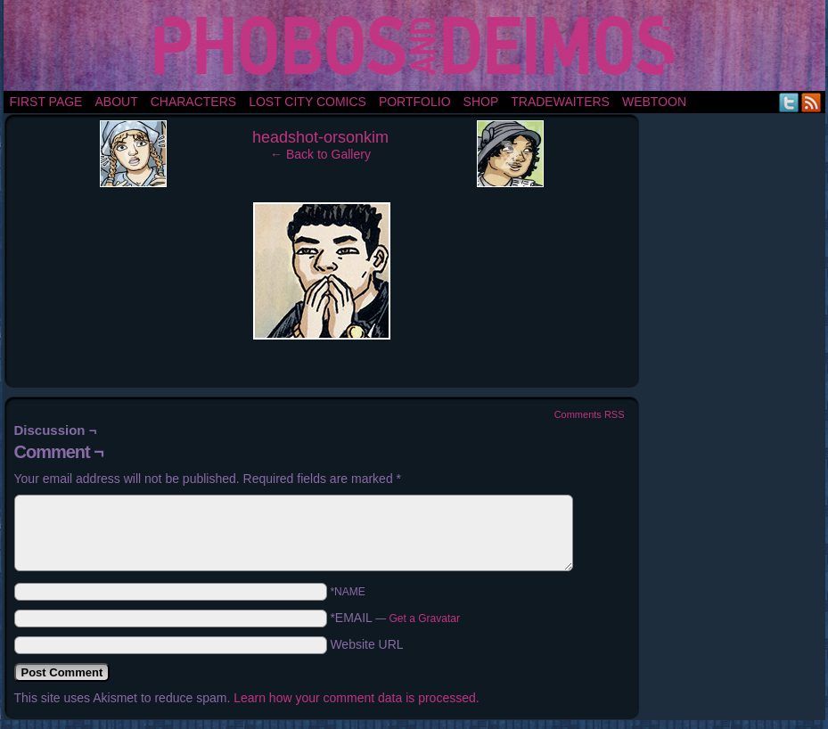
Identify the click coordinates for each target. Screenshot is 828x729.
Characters (193, 101)
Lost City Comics (307, 101)
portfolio (415, 101)
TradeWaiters (560, 101)
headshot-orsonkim (320, 137)
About (115, 101)
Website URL (366, 644)
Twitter (789, 102)
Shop (481, 101)
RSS (811, 102)
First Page (46, 101)
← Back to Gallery (320, 154)
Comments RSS (589, 414)
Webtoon (654, 101)
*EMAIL (395, 617)
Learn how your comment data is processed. (356, 698)
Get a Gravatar (424, 618)
